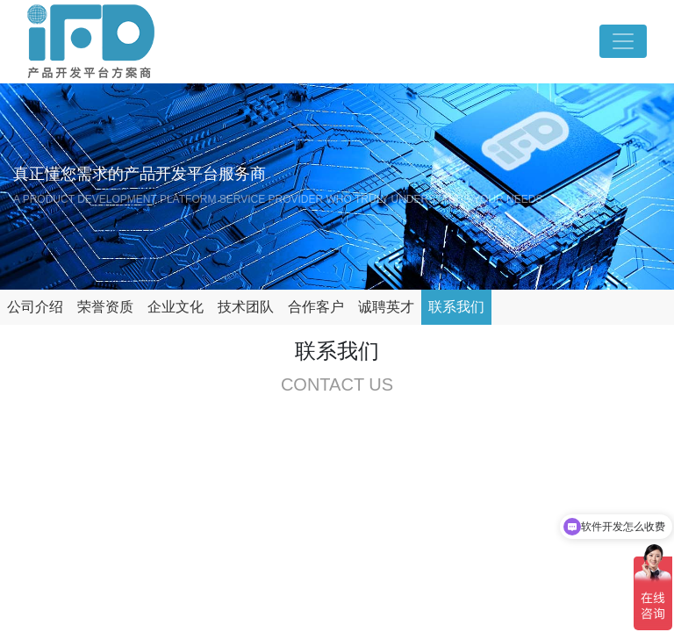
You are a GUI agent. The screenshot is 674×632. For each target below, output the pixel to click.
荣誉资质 (105, 306)
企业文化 (175, 306)
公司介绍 (35, 306)
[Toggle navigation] (623, 41)
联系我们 (456, 306)
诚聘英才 (386, 306)
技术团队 (246, 306)
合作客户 (316, 306)
